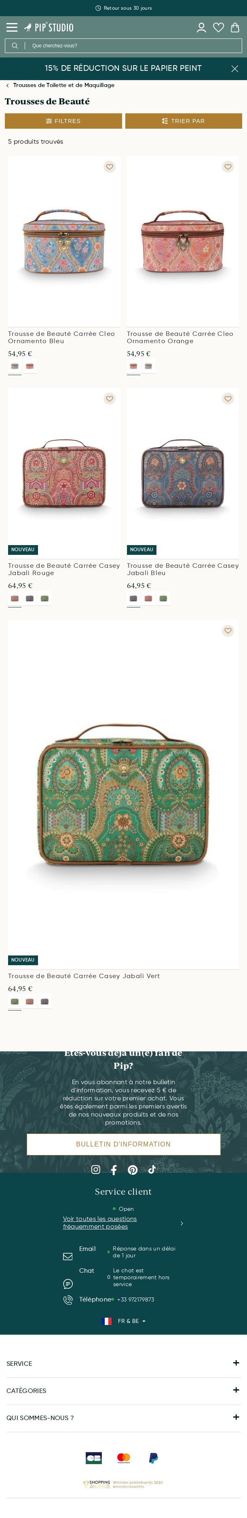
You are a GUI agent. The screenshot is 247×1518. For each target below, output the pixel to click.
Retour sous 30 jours (123, 14)
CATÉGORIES (123, 1391)
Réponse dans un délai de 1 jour (144, 1252)
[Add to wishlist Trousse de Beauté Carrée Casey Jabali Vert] (228, 631)
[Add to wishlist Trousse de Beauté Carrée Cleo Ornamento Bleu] (109, 167)
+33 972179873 (135, 1300)
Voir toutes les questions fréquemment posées (123, 1223)
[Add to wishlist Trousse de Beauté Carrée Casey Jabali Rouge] (109, 399)
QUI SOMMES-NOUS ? (123, 1418)
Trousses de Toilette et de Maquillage (63, 85)
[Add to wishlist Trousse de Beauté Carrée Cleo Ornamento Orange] (228, 167)
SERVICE (123, 1364)
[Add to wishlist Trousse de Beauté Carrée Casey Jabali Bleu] (228, 399)
